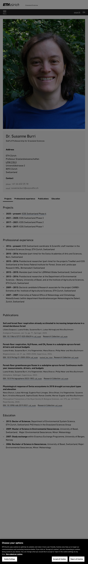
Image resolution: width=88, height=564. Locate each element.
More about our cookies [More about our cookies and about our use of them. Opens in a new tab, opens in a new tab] (14, 554)
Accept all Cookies (59, 559)
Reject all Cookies (77, 559)
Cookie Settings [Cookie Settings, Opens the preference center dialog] (9, 559)
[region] (44, 551)
